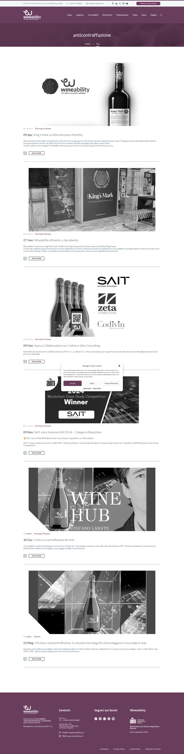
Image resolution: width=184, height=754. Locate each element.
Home (69, 15)
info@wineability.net (96, 3)
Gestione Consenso (153, 748)
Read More (36, 153)
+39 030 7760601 (75, 3)
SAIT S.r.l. (62, 718)
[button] (119, 366)
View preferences (111, 383)
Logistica (80, 15)
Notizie (37, 635)
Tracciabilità (93, 15)
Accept (72, 383)
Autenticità (107, 15)
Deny (92, 383)
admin (29, 533)
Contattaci (104, 748)
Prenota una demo (148, 3)
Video (135, 15)
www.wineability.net (75, 735)
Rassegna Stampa (43, 128)
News (144, 15)
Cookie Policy (87, 388)
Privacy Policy (97, 388)
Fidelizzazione (122, 15)
